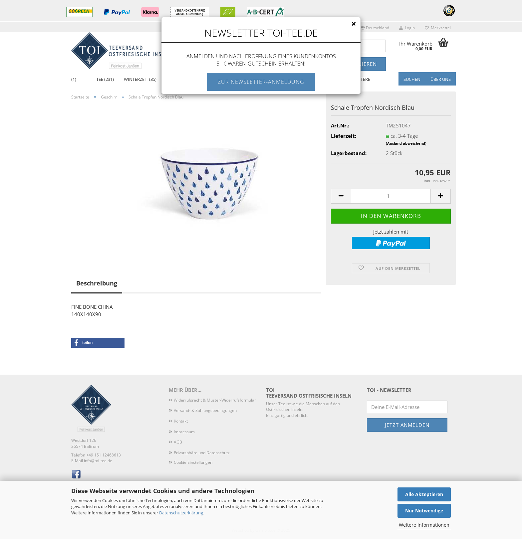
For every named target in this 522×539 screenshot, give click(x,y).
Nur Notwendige (424, 510)
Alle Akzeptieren (424, 494)
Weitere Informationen (424, 525)
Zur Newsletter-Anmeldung (261, 82)
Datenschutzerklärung (181, 513)
